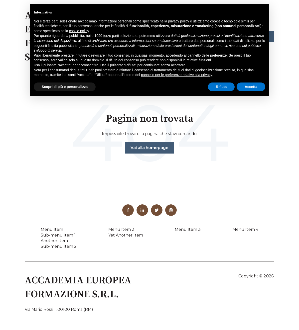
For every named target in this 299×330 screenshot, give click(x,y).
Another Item (54, 240)
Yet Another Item (125, 235)
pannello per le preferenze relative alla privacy (176, 75)
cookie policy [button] (79, 31)
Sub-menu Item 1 (58, 235)
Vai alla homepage (149, 147)
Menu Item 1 (53, 229)
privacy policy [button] (178, 21)
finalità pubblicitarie (63, 46)
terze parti (111, 36)
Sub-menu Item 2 (59, 246)
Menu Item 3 (188, 229)
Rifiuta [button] (221, 87)
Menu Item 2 (121, 229)
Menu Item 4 (245, 229)
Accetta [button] (251, 87)
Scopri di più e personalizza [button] (65, 87)
